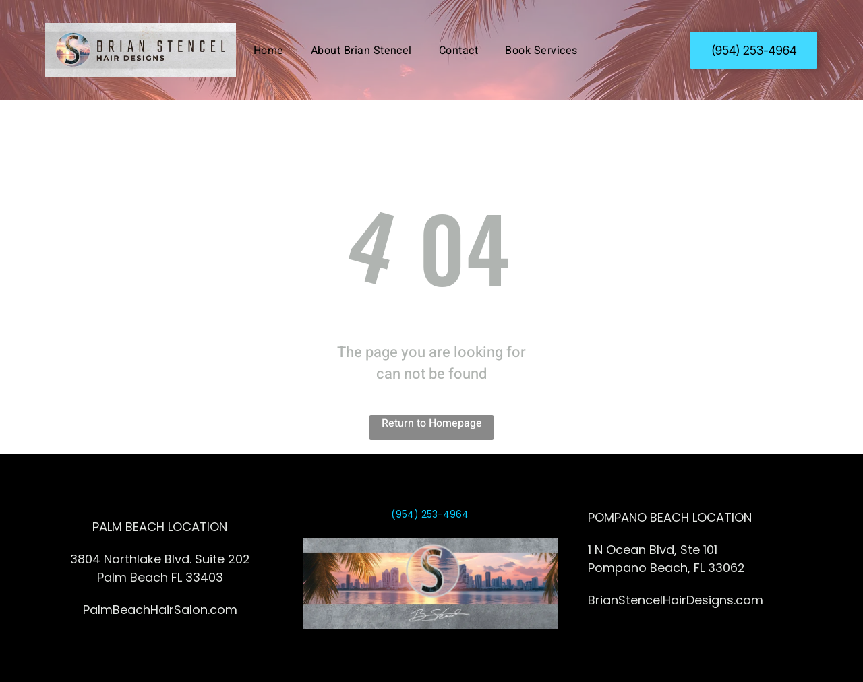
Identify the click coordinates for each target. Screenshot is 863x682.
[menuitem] (268, 49)
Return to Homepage (432, 423)
